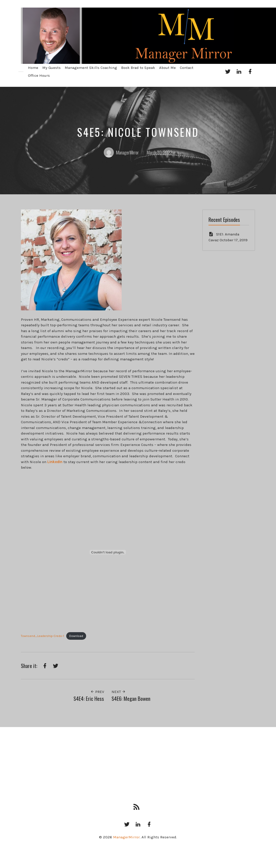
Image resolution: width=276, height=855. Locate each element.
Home (33, 67)
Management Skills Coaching (91, 67)
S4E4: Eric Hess (89, 698)
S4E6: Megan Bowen (131, 698)
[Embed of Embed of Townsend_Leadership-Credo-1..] (108, 552)
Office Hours (39, 75)
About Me (167, 67)
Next (119, 691)
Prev (97, 691)
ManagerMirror (121, 152)
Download (76, 636)
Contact (186, 67)
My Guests (51, 67)
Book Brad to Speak (138, 67)
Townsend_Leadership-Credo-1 (42, 636)
